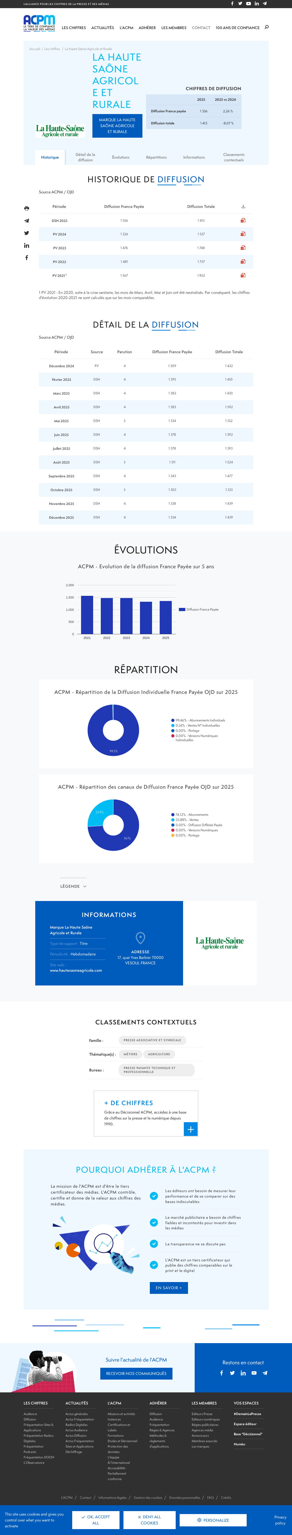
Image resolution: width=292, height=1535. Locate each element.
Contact (201, 27)
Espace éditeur (245, 1423)
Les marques (200, 1446)
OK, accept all (96, 1520)
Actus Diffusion (76, 1435)
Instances (114, 1419)
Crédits (226, 1497)
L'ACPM (126, 27)
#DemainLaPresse (247, 1413)
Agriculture (159, 1054)
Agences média (202, 1430)
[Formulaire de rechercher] (267, 27)
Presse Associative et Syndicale (152, 1040)
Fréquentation (159, 1424)
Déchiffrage (74, 1452)
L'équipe (113, 1457)
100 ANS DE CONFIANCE (238, 27)
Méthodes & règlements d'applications (159, 1441)
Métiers (130, 1054)
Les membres (174, 27)
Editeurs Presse (202, 1414)
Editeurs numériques (206, 1419)
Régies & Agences (162, 1430)
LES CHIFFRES (36, 1403)
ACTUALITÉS (77, 1403)
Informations (195, 157)
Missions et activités (121, 1414)
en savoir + (169, 1287)
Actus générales (77, 1414)
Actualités (102, 27)
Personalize (216, 1520)
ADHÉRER (158, 1403)
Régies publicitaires (205, 1424)
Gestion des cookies (148, 1497)
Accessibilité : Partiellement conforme (117, 1473)
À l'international (119, 1462)
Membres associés (204, 1441)
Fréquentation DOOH (39, 1457)
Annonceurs (200, 1435)
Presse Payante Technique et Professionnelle (150, 1070)
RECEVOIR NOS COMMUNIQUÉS (136, 1373)
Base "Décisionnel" (248, 1434)
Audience (30, 1414)
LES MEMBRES (204, 1403)
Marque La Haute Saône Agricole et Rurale (117, 125)
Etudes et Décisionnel (122, 1441)
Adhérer (147, 27)
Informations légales (113, 1497)
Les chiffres (74, 27)
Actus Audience (76, 1430)
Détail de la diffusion (85, 157)
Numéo (239, 1444)
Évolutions (120, 157)
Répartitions (156, 157)
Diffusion (30, 1419)
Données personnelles (184, 1497)
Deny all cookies (149, 1520)
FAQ (210, 1497)
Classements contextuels (234, 157)
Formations (115, 1435)
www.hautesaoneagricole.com (76, 970)
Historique (50, 157)
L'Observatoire (34, 1462)
